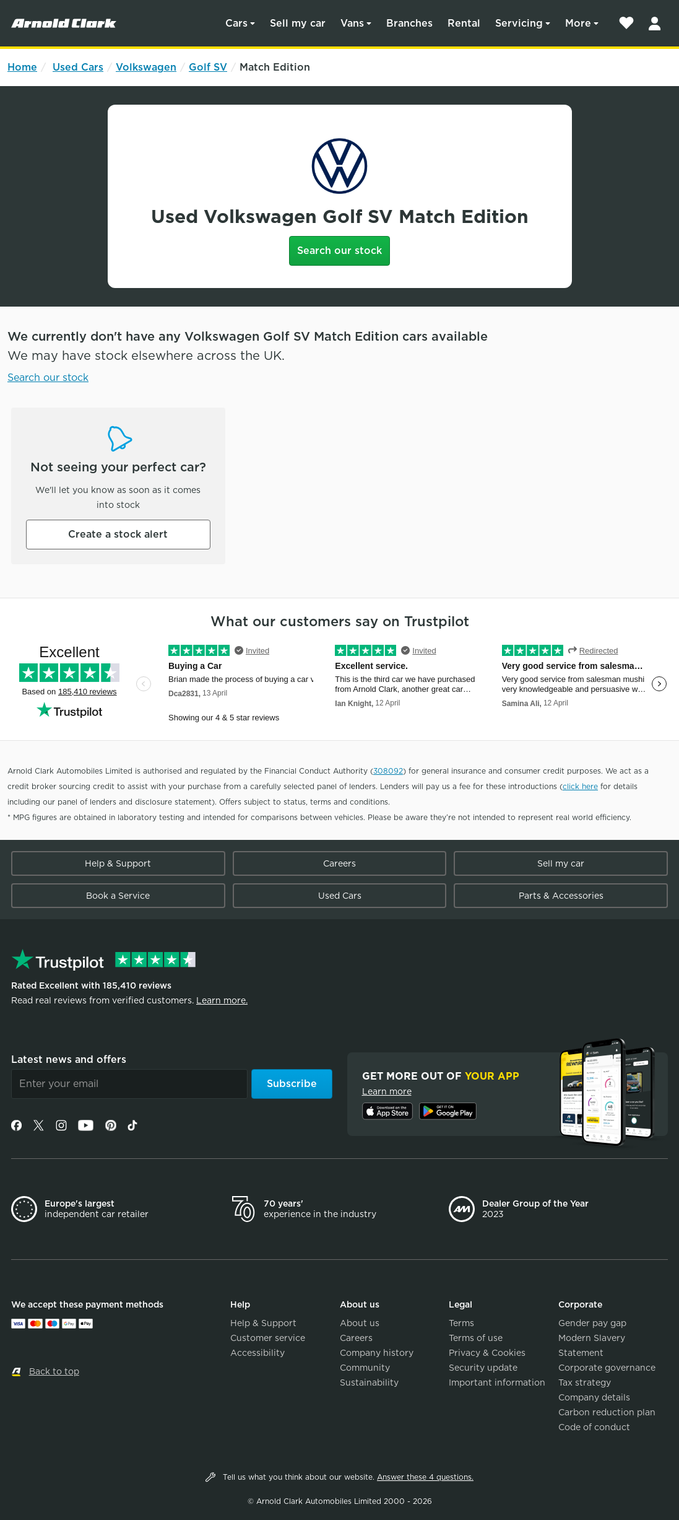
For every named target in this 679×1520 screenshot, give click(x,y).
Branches (409, 23)
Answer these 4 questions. (425, 1477)
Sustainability (369, 1382)
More (578, 23)
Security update (483, 1368)
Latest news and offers (68, 1059)
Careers (339, 863)
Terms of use (476, 1338)
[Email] (129, 1084)
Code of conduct (594, 1427)
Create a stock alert (118, 534)
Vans (352, 23)
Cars (236, 23)
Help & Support (118, 863)
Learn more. (222, 1000)
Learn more (387, 1091)
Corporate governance (606, 1368)
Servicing (519, 23)
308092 (388, 770)
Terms (461, 1323)
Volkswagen (146, 67)
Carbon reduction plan (606, 1412)
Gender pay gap (592, 1323)
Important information (497, 1382)
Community (365, 1368)
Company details (594, 1397)
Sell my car (298, 23)
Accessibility (257, 1353)
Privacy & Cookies (487, 1353)
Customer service (267, 1338)
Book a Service (118, 896)
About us (359, 1323)
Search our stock (339, 250)
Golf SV (208, 67)
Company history (376, 1353)
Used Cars (78, 67)
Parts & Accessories (561, 896)
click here (580, 786)
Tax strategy (584, 1382)
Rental (464, 23)
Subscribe (292, 1084)
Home (22, 67)
